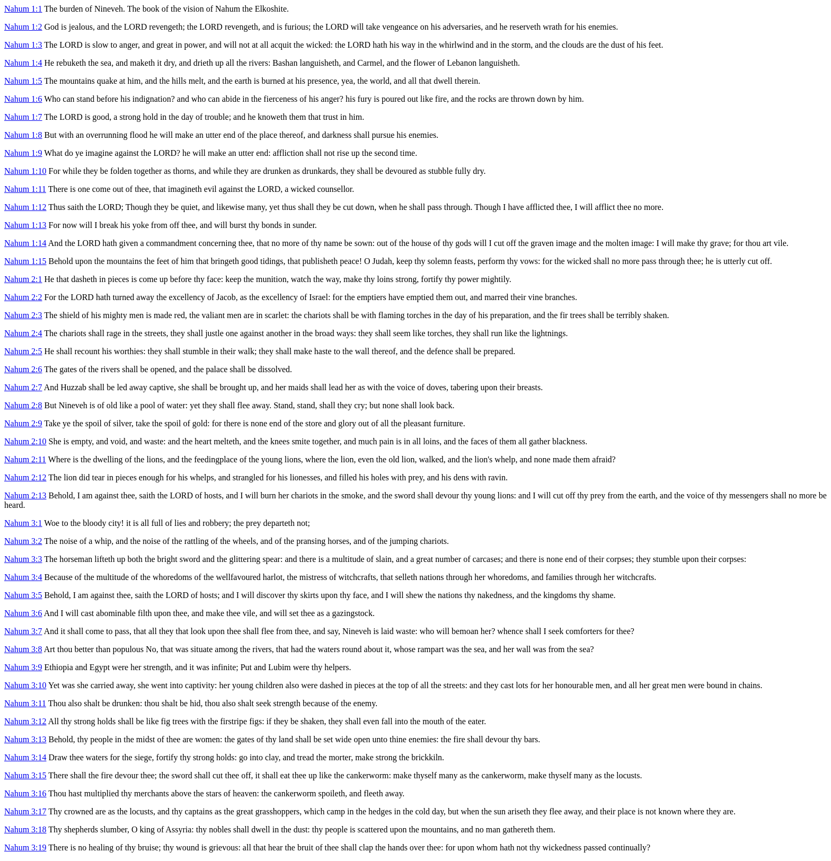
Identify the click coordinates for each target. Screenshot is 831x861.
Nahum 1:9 (23, 152)
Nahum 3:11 (25, 703)
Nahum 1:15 (25, 261)
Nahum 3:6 (23, 613)
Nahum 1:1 (23, 8)
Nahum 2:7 (23, 387)
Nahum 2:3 (23, 315)
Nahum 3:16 (25, 793)
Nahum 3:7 (23, 631)
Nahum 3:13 (25, 739)
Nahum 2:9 (23, 423)
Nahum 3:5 (23, 595)
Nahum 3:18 (25, 829)
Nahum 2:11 (25, 459)
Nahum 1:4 (23, 62)
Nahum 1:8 (23, 134)
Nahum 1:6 (23, 98)
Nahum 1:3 (23, 44)
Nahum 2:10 (25, 441)
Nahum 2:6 (23, 369)
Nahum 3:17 (25, 811)
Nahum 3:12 (25, 721)
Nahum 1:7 (23, 116)
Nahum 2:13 (25, 495)
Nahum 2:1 (23, 279)
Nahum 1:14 (25, 243)
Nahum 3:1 (23, 523)
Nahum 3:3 (23, 559)
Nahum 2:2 (23, 297)
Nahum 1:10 (25, 170)
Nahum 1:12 (25, 207)
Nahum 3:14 (25, 757)
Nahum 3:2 (23, 541)
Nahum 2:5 (23, 351)
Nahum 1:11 (25, 189)
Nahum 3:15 (25, 775)
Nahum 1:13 (25, 225)
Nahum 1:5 (23, 80)
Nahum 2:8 (23, 405)
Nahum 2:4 (23, 333)
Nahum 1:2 (23, 26)
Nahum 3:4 (23, 577)
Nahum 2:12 (25, 477)
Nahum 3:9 (23, 667)
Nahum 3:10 (25, 685)
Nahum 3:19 (25, 847)
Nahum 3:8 (23, 649)
